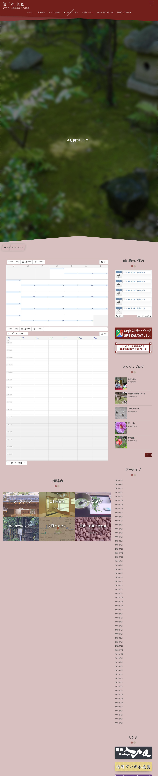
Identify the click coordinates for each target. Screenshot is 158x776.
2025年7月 (119, 521)
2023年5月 (119, 626)
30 (77, 320)
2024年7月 (119, 569)
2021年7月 (119, 715)
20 (34, 308)
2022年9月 (119, 658)
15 (63, 297)
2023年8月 (119, 614)
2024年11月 (119, 553)
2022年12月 (119, 646)
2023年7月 (119, 618)
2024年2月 (119, 590)
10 (92, 285)
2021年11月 (119, 699)
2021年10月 (119, 703)
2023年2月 (119, 638)
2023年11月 (119, 602)
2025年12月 (119, 501)
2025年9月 (119, 513)
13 (34, 297)
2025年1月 (119, 545)
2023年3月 (119, 634)
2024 (11, 262)
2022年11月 (119, 650)
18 (106, 297)
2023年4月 (119, 630)
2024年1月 (119, 594)
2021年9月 (119, 707)
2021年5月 (119, 723)
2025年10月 (119, 509)
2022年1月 (119, 691)
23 (77, 308)
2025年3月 (119, 537)
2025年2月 (119, 541)
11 (106, 285)
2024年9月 (119, 561)
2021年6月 (119, 719)
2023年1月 (119, 642)
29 (63, 320)
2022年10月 (119, 654)
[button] (119, 316)
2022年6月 (119, 670)
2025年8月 (119, 517)
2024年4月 (119, 581)
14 (48, 297)
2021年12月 (119, 695)
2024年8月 (119, 565)
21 (48, 308)
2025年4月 (119, 533)
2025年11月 (119, 505)
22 (63, 308)
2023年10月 (119, 606)
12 (19, 292)
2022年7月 (119, 666)
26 (19, 315)
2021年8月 (119, 711)
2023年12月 (119, 598)
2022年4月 (119, 678)
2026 (42, 262)
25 (106, 308)
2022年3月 (119, 682)
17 (92, 297)
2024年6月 (119, 573)
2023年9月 (119, 610)
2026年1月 (119, 496)
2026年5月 (119, 480)
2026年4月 (119, 484)
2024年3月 (119, 585)
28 (48, 320)
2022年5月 (119, 674)
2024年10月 (119, 557)
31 (92, 320)
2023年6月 (119, 622)
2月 (35, 262)
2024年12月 (119, 549)
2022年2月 (119, 687)
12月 (17, 262)
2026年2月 (119, 492)
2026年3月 (119, 488)
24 (92, 308)
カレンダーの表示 (144, 316)
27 (34, 320)
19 (19, 304)
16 (77, 297)
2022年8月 (119, 662)
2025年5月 (119, 529)
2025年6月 (119, 525)
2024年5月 (119, 577)
